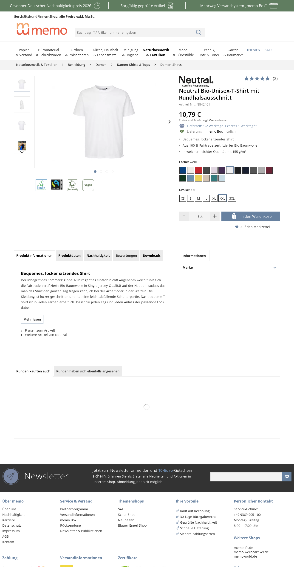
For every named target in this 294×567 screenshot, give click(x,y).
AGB (5, 536)
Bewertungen (126, 255)
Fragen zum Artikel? (38, 330)
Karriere (8, 520)
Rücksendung (70, 525)
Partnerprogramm (74, 509)
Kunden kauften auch (33, 371)
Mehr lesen (32, 319)
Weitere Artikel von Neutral (44, 334)
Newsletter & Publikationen (81, 531)
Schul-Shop (127, 514)
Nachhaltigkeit (13, 514)
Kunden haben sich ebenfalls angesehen (87, 371)
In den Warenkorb (252, 216)
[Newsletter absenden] (286, 476)
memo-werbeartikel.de (251, 552)
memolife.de (243, 547)
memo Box (214, 131)
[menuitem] (139, 31)
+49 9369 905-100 (247, 514)
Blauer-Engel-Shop (132, 525)
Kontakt (8, 542)
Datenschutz (12, 525)
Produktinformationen (34, 255)
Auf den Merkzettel (252, 227)
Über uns (9, 509)
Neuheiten (126, 520)
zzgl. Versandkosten (215, 120)
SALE (121, 509)
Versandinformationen (77, 514)
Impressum (11, 531)
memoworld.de (245, 556)
